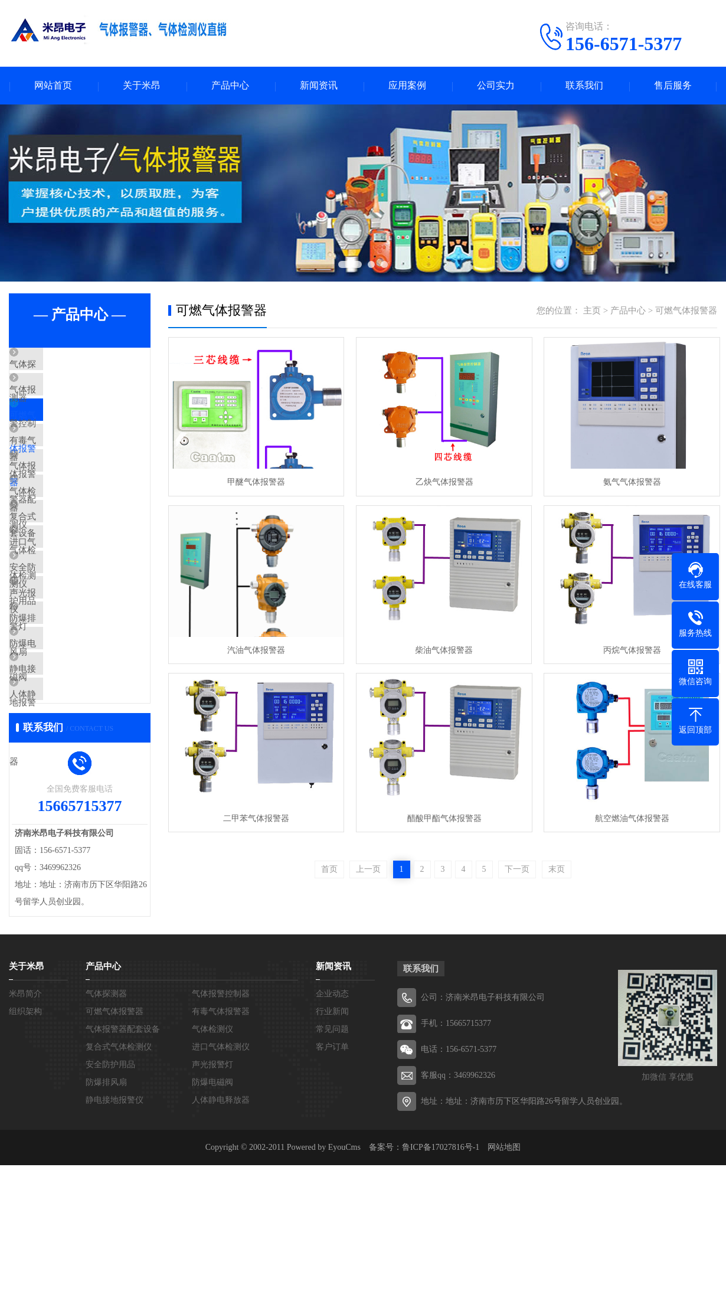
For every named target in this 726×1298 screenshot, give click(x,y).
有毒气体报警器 (68, 470)
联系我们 (584, 86)
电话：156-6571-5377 (458, 1182)
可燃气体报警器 (68, 435)
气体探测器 (59, 366)
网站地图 (504, 1280)
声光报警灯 (59, 679)
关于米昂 (142, 86)
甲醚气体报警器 (255, 482)
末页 (556, 868)
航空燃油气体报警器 (628, 816)
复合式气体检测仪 (72, 575)
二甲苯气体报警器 (256, 816)
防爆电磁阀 (59, 749)
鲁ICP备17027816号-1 (440, 1280)
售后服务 (673, 86)
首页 (329, 868)
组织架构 (25, 1144)
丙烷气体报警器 (629, 649)
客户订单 (332, 1179)
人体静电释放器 (68, 818)
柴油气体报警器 (442, 649)
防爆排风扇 (59, 714)
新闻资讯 (319, 86)
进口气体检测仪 (68, 609)
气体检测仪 (59, 540)
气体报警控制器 (68, 401)
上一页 (368, 868)
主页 (592, 311)
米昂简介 (25, 1126)
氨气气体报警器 (629, 482)
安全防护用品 (63, 644)
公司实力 (496, 86)
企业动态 (332, 1126)
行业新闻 (332, 1144)
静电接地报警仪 (68, 784)
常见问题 (332, 1162)
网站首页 (53, 86)
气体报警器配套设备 (76, 505)
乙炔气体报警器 (442, 482)
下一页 (517, 868)
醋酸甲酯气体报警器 (442, 816)
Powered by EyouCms (322, 1280)
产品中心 (230, 86)
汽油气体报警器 (255, 649)
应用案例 (407, 86)
